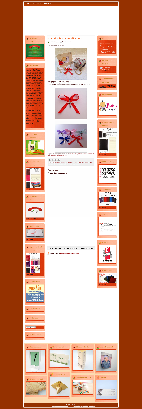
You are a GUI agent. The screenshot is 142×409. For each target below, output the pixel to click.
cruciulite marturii (67, 164)
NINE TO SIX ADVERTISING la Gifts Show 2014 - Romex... (108, 52)
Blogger (73, 404)
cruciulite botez (69, 162)
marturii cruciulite (76, 164)
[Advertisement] (71, 231)
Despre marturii (104, 49)
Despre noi (48, 3)
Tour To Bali (85, 406)
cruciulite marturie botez (57, 164)
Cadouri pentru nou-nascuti (107, 44)
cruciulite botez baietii (79, 162)
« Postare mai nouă (54, 248)
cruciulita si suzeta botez (59, 162)
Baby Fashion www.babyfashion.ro (43, 20)
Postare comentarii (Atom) (69, 253)
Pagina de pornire (34, 3)
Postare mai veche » (87, 248)
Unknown (69, 42)
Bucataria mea (106, 67)
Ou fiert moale (105, 69)
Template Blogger (78, 406)
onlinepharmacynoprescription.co (60, 406)
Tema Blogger (92, 406)
